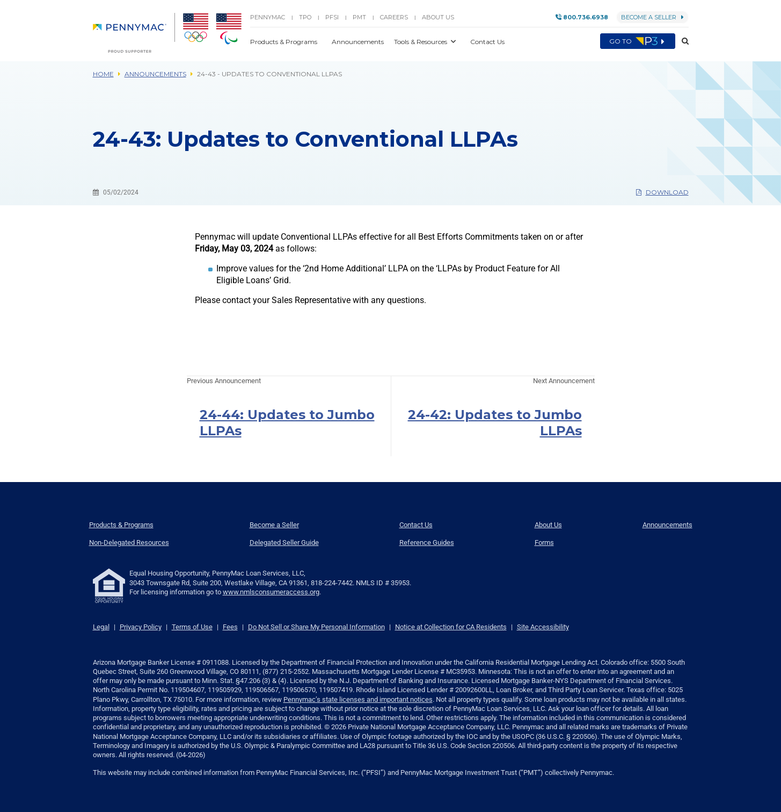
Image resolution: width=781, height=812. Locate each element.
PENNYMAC (267, 17)
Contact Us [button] (487, 42)
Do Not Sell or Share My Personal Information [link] (316, 627)
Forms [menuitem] (544, 542)
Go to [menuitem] (637, 41)
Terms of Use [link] (192, 627)
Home (103, 74)
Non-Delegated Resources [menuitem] (129, 542)
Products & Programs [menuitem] (121, 525)
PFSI (332, 17)
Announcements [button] (358, 42)
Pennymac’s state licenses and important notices (358, 699)
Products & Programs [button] (284, 42)
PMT (359, 17)
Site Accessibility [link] (543, 627)
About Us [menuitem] (548, 525)
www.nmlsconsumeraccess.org (271, 592)
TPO (305, 17)
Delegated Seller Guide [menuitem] (284, 542)
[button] (682, 41)
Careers (394, 17)
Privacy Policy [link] (141, 627)
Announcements (155, 74)
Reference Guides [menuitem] (426, 542)
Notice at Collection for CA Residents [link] (451, 627)
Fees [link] (230, 627)
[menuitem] (134, 33)
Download (662, 192)
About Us (438, 17)
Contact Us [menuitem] (416, 525)
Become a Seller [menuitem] (274, 525)
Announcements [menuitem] (667, 525)
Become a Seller (652, 17)
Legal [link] (101, 627)
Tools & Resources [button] (421, 42)
